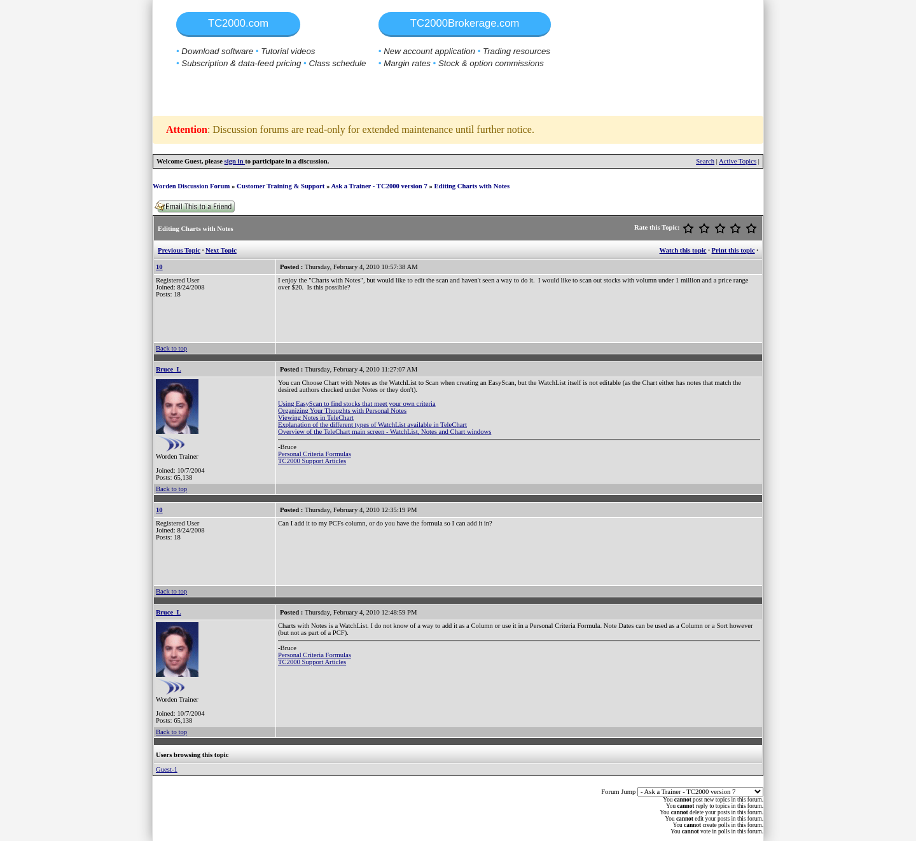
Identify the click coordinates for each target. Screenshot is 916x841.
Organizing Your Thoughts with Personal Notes (342, 410)
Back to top (171, 348)
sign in (235, 161)
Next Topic (221, 250)
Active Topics (737, 161)
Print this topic (733, 250)
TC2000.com (238, 23)
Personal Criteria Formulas (314, 453)
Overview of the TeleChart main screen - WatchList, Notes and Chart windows (384, 431)
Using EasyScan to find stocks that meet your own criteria (357, 403)
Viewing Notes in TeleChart (316, 417)
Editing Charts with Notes (472, 186)
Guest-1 (166, 769)
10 (159, 266)
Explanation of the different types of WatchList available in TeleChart (372, 424)
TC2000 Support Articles (312, 460)
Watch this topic (683, 250)
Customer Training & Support (280, 186)
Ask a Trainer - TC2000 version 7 (379, 186)
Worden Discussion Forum (191, 186)
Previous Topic (179, 250)
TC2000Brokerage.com (465, 23)
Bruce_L (168, 369)
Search (705, 161)
